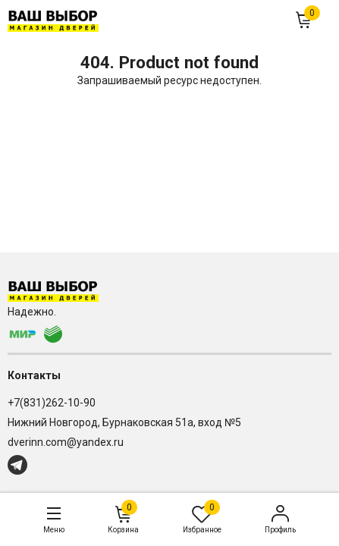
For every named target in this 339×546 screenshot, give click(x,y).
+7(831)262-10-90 (52, 403)
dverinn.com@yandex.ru (66, 442)
